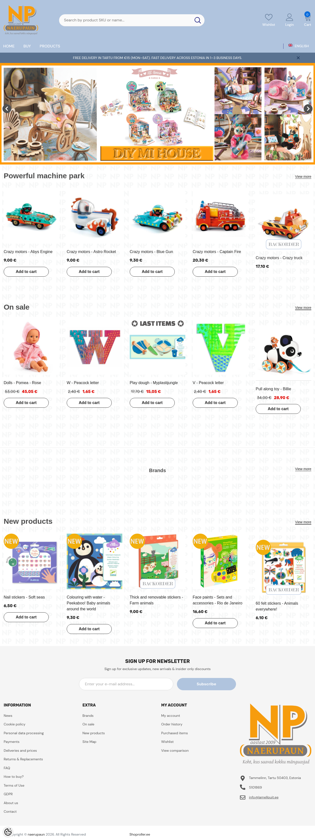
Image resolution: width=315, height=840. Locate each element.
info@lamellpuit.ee (264, 797)
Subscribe (213, 684)
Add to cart (25, 272)
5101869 (255, 787)
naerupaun (36, 834)
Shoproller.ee (139, 834)
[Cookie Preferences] (8, 832)
